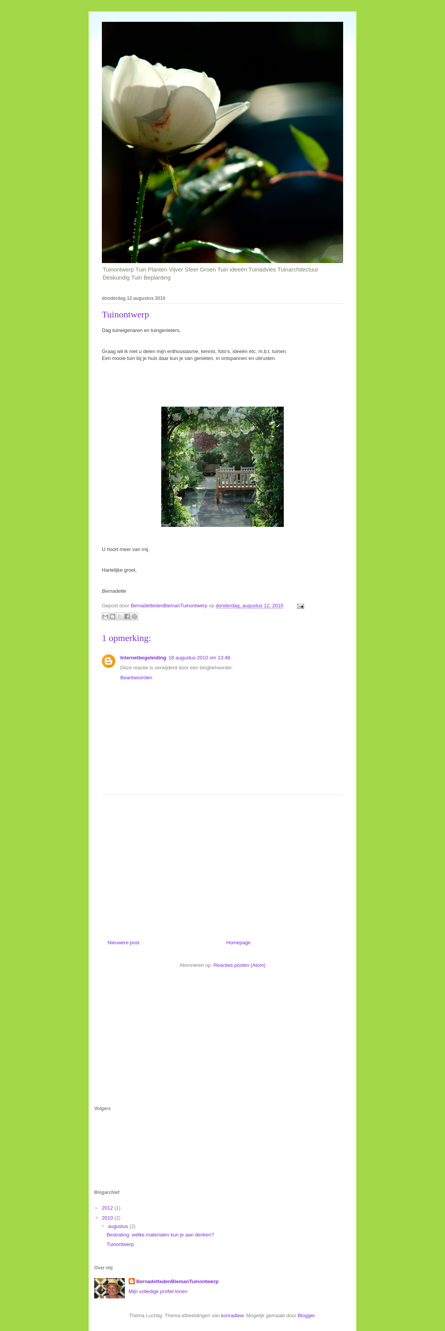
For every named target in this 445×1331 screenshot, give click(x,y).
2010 (108, 1218)
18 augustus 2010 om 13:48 (199, 658)
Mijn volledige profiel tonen (158, 1291)
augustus (118, 1226)
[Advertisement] (222, 864)
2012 (108, 1208)
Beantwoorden (136, 677)
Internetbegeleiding (143, 658)
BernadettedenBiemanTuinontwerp (177, 1281)
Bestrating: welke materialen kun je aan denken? (160, 1235)
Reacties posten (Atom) (240, 965)
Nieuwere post (123, 942)
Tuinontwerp (120, 1244)
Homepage (238, 942)
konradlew (232, 1315)
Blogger (306, 1315)
